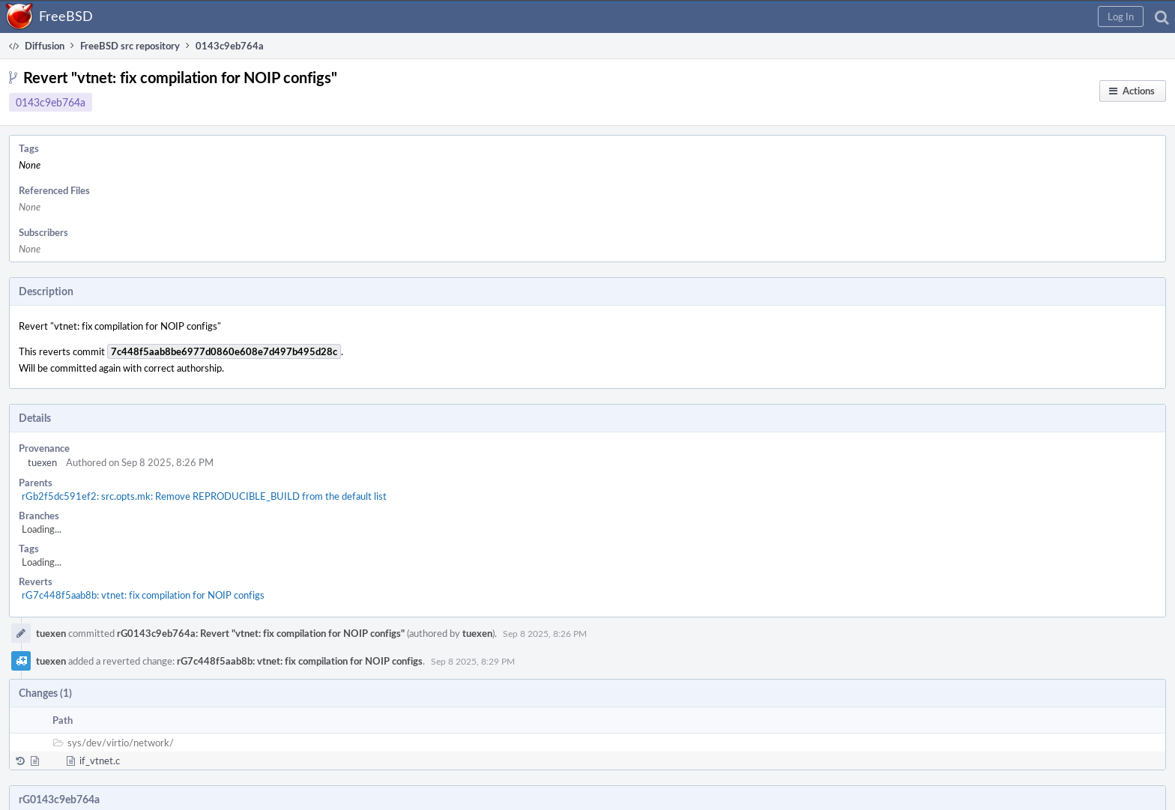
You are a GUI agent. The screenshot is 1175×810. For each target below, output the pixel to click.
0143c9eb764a (50, 102)
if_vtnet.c (99, 760)
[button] (1121, 16)
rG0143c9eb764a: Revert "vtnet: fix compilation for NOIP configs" (261, 633)
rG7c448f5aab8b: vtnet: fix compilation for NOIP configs (143, 595)
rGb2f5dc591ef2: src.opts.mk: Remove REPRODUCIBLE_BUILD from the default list (204, 496)
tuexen (42, 462)
